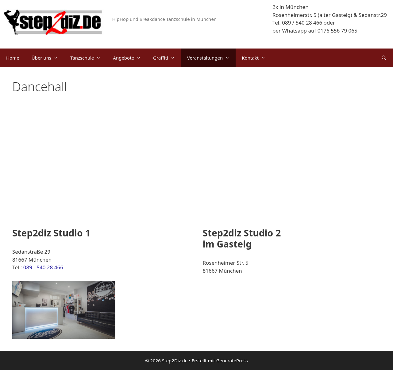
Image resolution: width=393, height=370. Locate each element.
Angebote (130, 58)
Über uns (48, 58)
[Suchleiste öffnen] (384, 58)
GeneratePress (232, 360)
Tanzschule (88, 58)
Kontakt (257, 58)
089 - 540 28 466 (43, 267)
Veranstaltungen (211, 58)
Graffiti (167, 58)
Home (12, 58)
